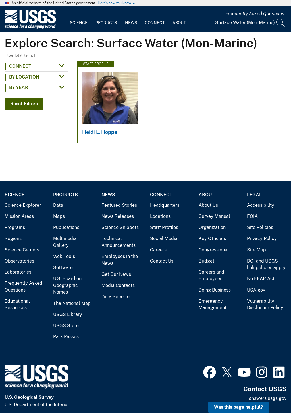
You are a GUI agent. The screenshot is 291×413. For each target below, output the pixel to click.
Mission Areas (19, 216)
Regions (13, 238)
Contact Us (161, 261)
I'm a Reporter (116, 296)
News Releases (117, 216)
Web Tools (64, 256)
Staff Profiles (164, 227)
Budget (206, 261)
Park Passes (66, 336)
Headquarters (164, 205)
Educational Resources (17, 304)
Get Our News (116, 274)
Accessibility (260, 205)
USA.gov (256, 290)
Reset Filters (24, 103)
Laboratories (18, 272)
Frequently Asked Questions (254, 13)
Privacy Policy (262, 238)
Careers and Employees (211, 275)
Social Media (164, 238)
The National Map (72, 303)
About (179, 22)
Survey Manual (214, 216)
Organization (212, 227)
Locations (160, 216)
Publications (66, 227)
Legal (254, 194)
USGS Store (66, 325)
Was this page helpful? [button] (238, 407)
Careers (158, 250)
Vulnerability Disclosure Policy (265, 304)
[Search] (280, 22)
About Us (208, 205)
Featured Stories (119, 205)
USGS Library (67, 314)
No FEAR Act (261, 278)
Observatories (19, 261)
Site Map (256, 250)
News (131, 22)
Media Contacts (118, 285)
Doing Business (215, 290)
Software (63, 267)
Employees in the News (119, 260)
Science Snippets (120, 227)
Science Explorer (23, 205)
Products (106, 22)
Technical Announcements (118, 242)
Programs (15, 227)
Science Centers (22, 250)
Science (79, 22)
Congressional (214, 250)
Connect (155, 22)
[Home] (30, 27)
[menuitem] (79, 19)
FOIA (252, 216)
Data (58, 205)
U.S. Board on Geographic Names (67, 285)
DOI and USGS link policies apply (266, 264)
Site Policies (260, 227)
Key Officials (212, 238)
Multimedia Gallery (65, 242)
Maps (59, 216)
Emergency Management (212, 304)
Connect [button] (20, 66)
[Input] (249, 22)
